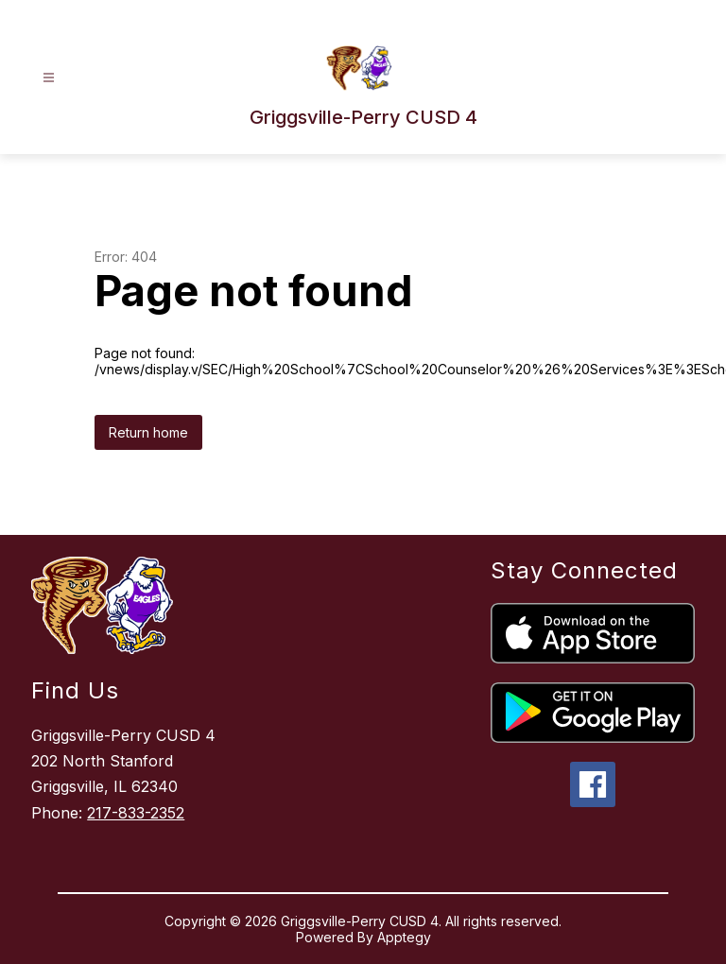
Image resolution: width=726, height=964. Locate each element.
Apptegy (404, 937)
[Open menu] (49, 78)
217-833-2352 (135, 812)
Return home (148, 432)
